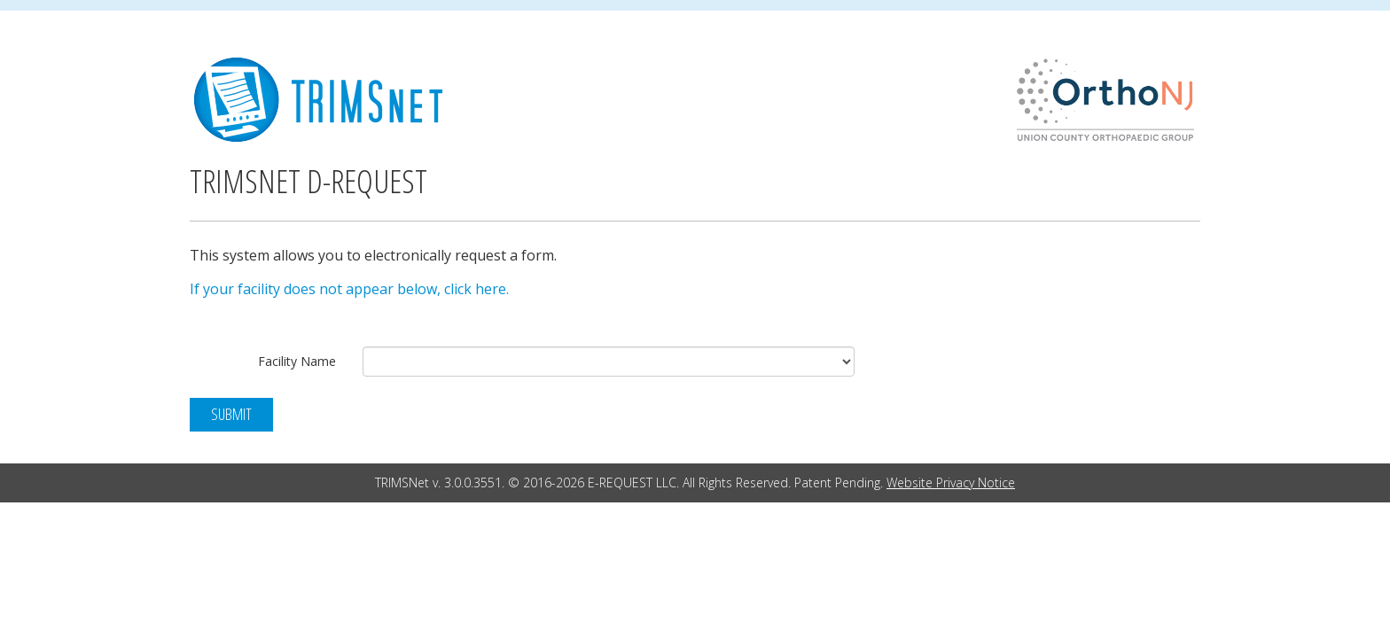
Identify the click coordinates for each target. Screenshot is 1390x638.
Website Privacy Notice (950, 482)
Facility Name (297, 361)
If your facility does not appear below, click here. (349, 289)
